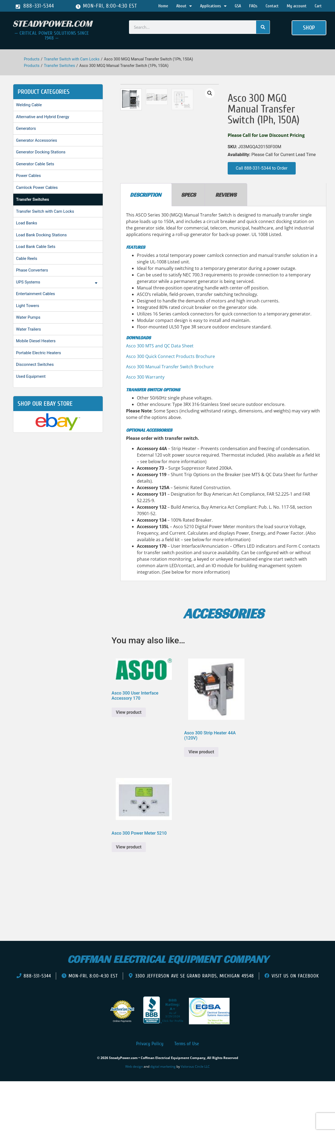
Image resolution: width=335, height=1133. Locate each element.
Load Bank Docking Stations (41, 235)
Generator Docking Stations (41, 152)
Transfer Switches (59, 65)
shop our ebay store (45, 403)
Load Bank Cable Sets (35, 246)
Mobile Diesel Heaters (36, 340)
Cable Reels (26, 258)
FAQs (253, 6)
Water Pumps (28, 317)
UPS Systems (58, 283)
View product (128, 763)
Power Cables (28, 175)
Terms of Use (186, 1095)
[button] (309, 28)
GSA (238, 6)
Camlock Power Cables (37, 187)
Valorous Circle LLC (195, 1118)
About (184, 6)
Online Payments (122, 1072)
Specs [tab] (188, 246)
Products (32, 59)
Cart (318, 6)
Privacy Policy (149, 1095)
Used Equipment (31, 376)
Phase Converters (32, 270)
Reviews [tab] (225, 246)
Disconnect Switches (35, 364)
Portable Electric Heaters (38, 352)
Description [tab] (145, 246)
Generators (26, 128)
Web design (134, 1118)
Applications (213, 6)
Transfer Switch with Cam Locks (71, 59)
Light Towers (27, 305)
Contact (272, 6)
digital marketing (163, 1118)
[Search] (263, 27)
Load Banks (26, 223)
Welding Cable (29, 104)
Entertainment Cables (35, 293)
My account (297, 6)
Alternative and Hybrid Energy (42, 116)
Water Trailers (28, 329)
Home (163, 6)
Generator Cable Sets (35, 164)
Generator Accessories (36, 140)
